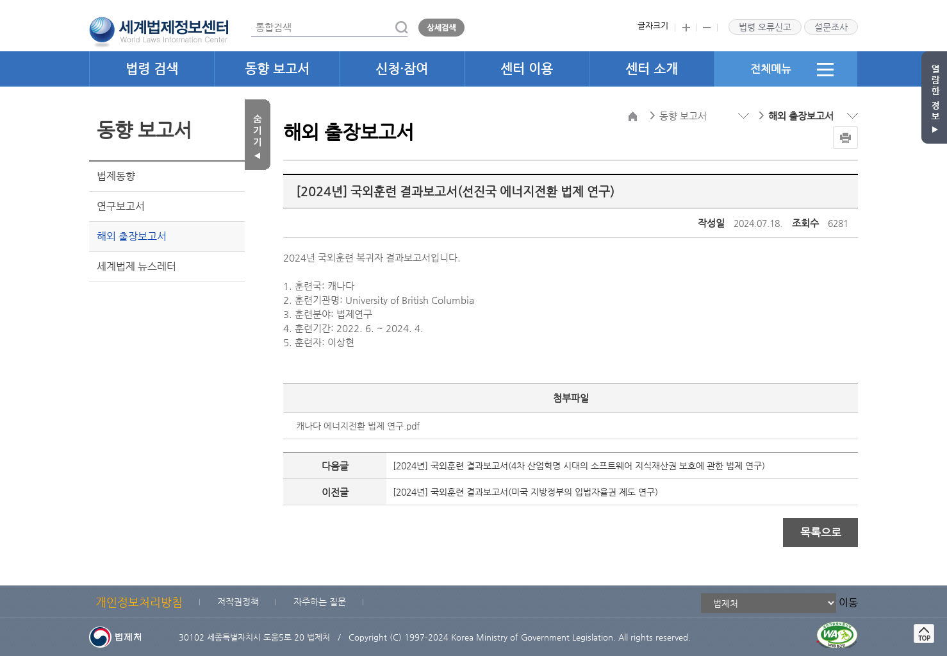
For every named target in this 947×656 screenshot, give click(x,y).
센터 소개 (651, 69)
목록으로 (820, 532)
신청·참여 (401, 69)
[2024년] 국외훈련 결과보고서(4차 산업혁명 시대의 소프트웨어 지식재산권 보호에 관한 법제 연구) (579, 465)
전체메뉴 (792, 69)
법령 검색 (152, 69)
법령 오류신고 (765, 27)
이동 (848, 602)
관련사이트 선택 (0, 0)
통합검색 (251, 18)
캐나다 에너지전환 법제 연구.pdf (358, 426)
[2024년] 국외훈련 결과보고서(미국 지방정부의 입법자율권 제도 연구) (525, 492)
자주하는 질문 (319, 601)
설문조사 (831, 27)
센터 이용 (526, 69)
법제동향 (116, 176)
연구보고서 (121, 206)
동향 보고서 (277, 69)
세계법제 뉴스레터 (136, 266)
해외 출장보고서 (132, 236)
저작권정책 (238, 601)
